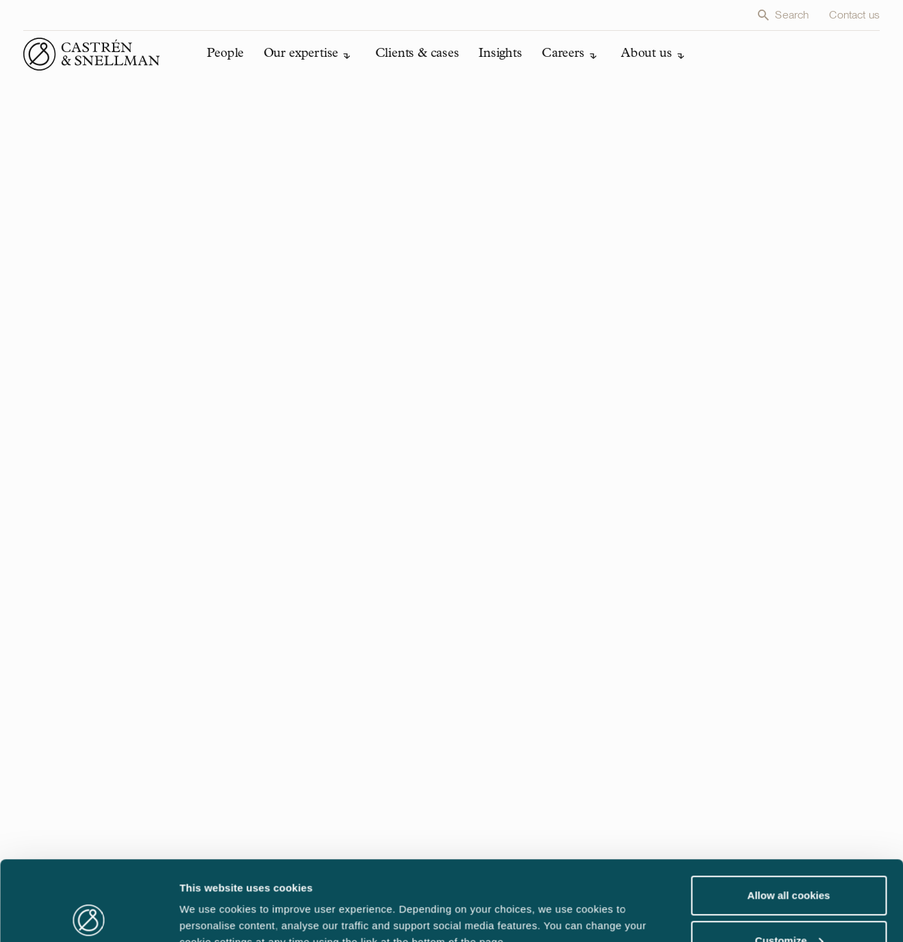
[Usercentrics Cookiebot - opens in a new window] (89, 915)
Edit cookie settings (228, 900)
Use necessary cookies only (788, 905)
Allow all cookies (789, 815)
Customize (789, 861)
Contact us (854, 14)
